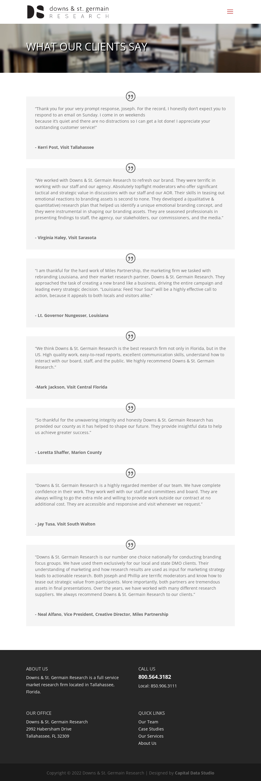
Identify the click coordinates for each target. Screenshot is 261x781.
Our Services (151, 736)
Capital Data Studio (194, 773)
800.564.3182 (154, 676)
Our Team (148, 722)
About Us (147, 743)
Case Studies (151, 729)
